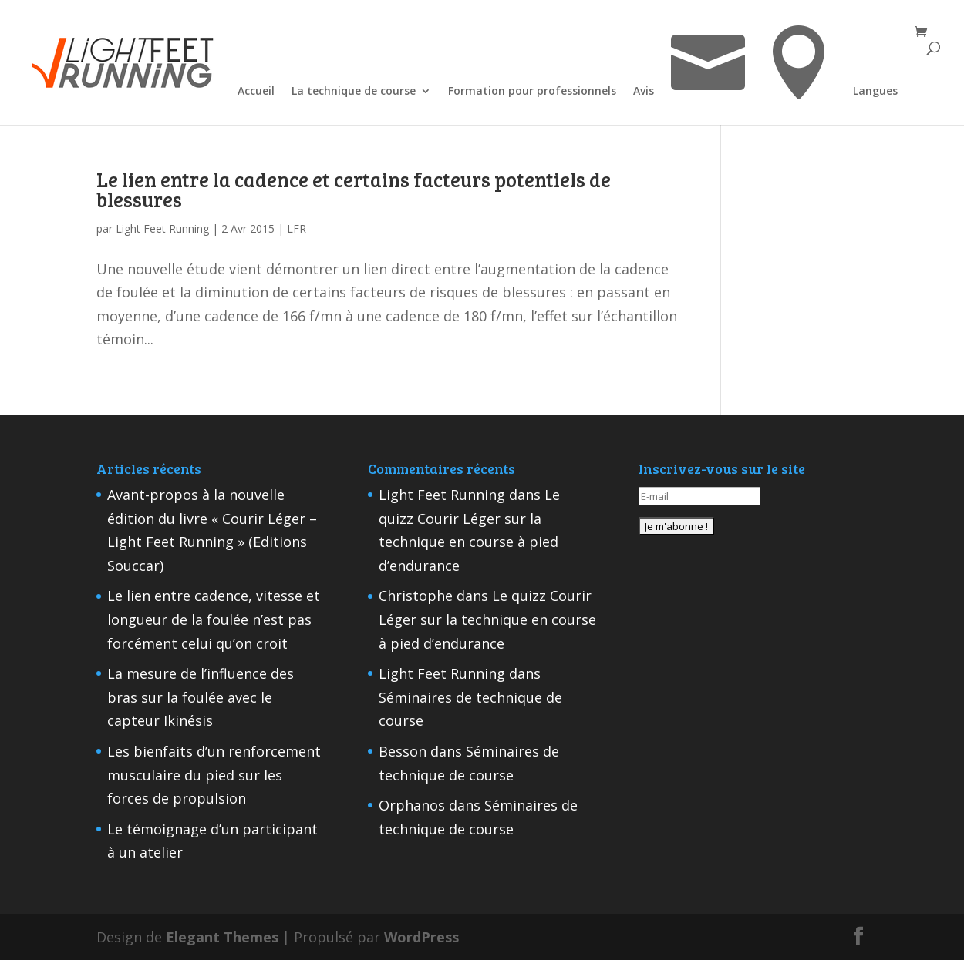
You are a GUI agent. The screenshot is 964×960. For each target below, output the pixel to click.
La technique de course (354, 92)
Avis (643, 92)
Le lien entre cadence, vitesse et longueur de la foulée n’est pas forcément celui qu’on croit (213, 619)
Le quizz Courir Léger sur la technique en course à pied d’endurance (487, 619)
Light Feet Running (162, 228)
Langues (875, 92)
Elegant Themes (222, 937)
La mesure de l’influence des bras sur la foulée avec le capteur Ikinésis (200, 697)
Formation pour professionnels (532, 92)
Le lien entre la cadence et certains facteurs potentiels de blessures (353, 189)
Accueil (256, 92)
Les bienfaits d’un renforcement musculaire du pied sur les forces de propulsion (214, 774)
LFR (296, 228)
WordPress (421, 937)
